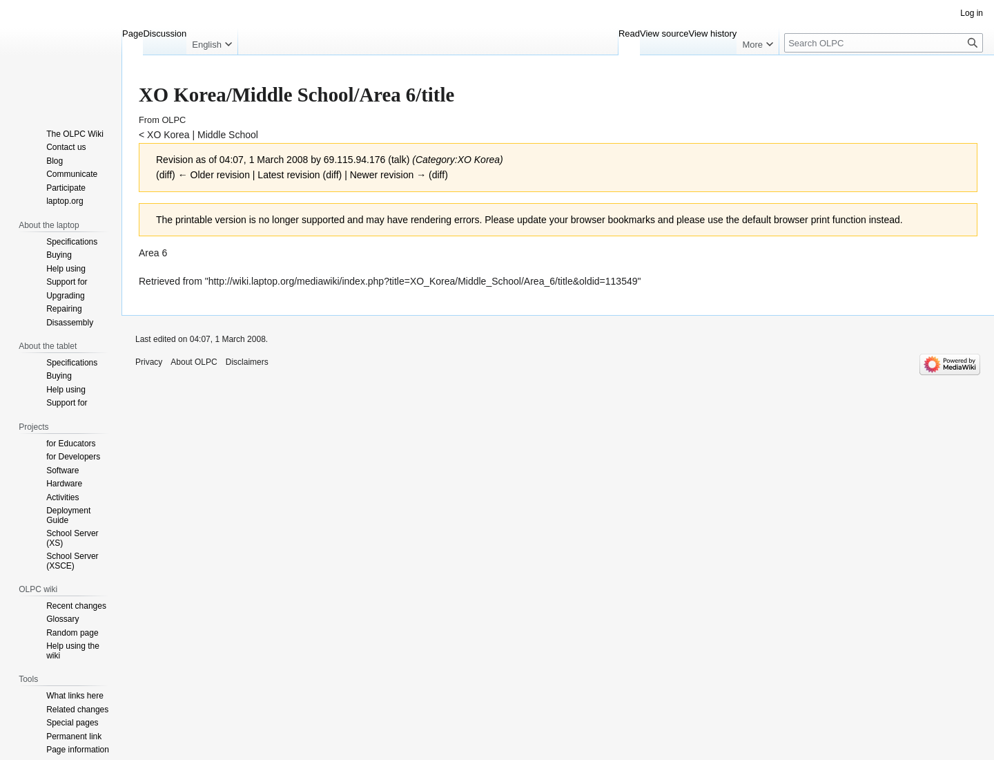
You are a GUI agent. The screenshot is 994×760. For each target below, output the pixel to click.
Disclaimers (247, 362)
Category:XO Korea (458, 159)
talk (399, 159)
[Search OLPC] (883, 43)
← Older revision (214, 174)
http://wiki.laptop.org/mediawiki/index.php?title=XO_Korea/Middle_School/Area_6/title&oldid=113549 (423, 281)
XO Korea (168, 134)
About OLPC (193, 362)
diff (165, 174)
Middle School (227, 134)
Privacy (148, 362)
